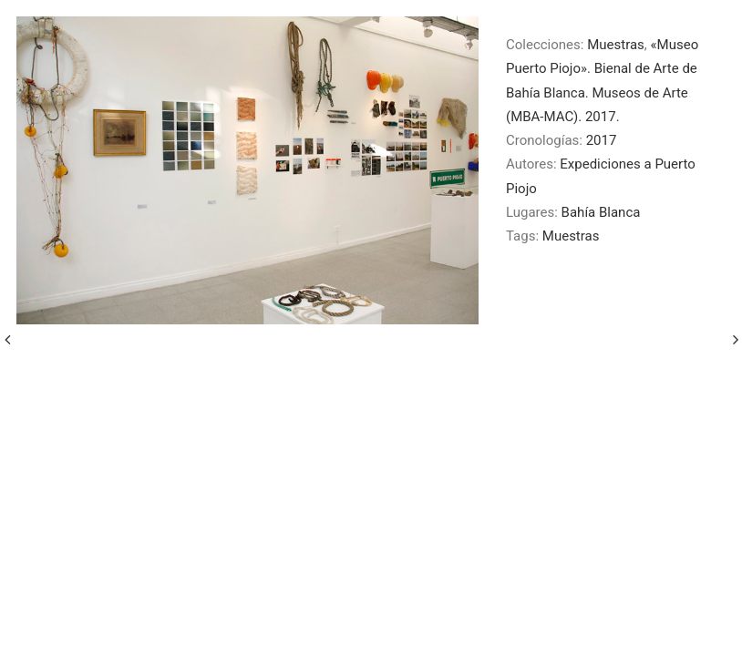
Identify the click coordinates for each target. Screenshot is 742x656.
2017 (601, 140)
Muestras (615, 44)
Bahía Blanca (601, 212)
